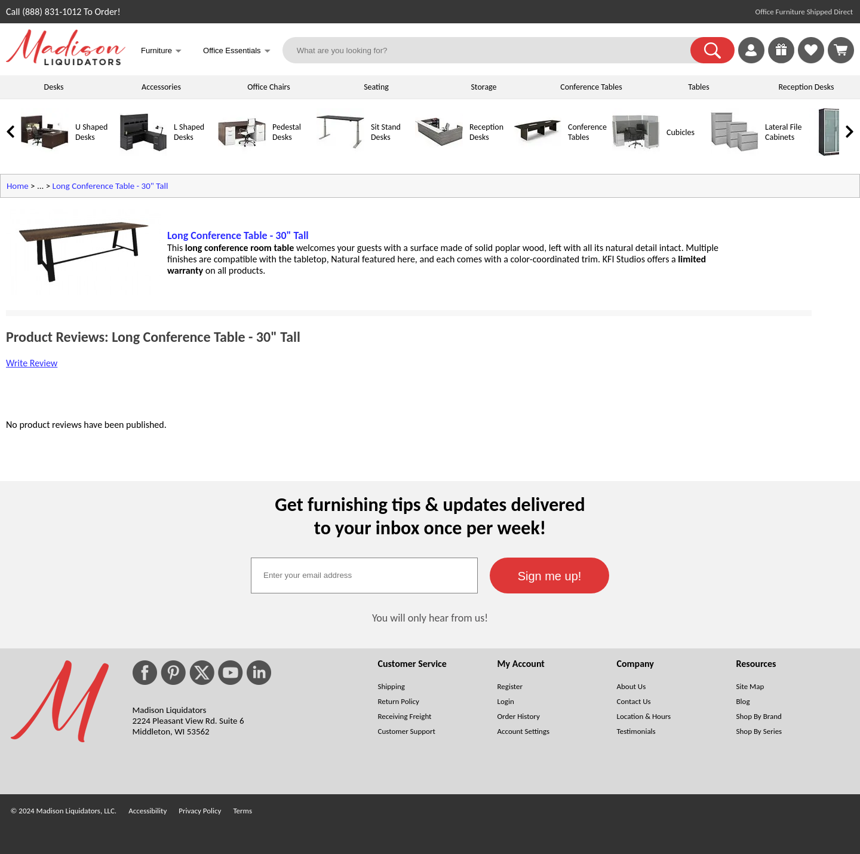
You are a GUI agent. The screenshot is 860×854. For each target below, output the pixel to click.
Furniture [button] (161, 51)
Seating (376, 87)
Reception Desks (806, 87)
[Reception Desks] (439, 153)
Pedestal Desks (286, 132)
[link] (841, 50)
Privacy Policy (200, 810)
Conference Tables (591, 87)
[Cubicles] (636, 153)
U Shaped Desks (91, 132)
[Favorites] (811, 60)
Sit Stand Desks (386, 132)
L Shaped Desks (189, 132)
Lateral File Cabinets (783, 132)
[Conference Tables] (537, 153)
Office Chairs (268, 87)
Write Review (31, 363)
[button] (712, 50)
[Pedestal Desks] (242, 153)
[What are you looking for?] (494, 50)
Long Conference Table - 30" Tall (110, 185)
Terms (242, 810)
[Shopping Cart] (841, 50)
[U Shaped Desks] (45, 153)
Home (18, 185)
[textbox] (364, 575)
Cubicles (680, 132)
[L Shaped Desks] (143, 153)
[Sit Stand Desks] (340, 153)
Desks (54, 87)
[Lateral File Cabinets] (734, 153)
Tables (698, 87)
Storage (483, 87)
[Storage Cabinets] (833, 153)
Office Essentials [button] (237, 51)
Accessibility (147, 810)
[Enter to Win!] (781, 60)
